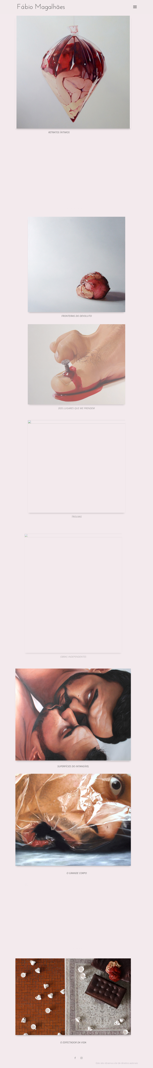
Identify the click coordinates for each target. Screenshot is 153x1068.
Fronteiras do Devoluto (76, 316)
